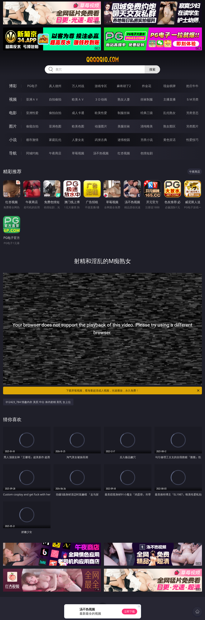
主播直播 (169, 99)
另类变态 (192, 113)
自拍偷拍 (55, 99)
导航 (13, 153)
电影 (13, 112)
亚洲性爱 (32, 113)
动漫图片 (101, 126)
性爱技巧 (192, 140)
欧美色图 (78, 126)
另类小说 (146, 140)
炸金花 (146, 86)
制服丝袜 (124, 113)
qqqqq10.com (102, 59)
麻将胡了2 (124, 86)
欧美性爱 (101, 113)
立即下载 (129, 611)
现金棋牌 (169, 86)
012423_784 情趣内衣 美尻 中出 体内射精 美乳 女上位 (38, 402)
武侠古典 (101, 140)
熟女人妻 (124, 99)
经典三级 (146, 113)
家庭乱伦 (55, 140)
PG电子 (32, 86)
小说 (13, 139)
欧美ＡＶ (78, 99)
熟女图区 (169, 126)
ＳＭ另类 (192, 99)
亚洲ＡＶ (32, 99)
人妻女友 (78, 140)
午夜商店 (55, 153)
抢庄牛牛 (192, 86)
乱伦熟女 (169, 113)
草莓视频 (78, 153)
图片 (13, 126)
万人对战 (78, 86)
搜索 (152, 69)
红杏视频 (124, 153)
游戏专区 (101, 86)
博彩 (13, 85)
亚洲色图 (55, 126)
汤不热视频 (101, 153)
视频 (13, 99)
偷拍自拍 (55, 113)
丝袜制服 (146, 99)
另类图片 (192, 126)
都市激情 (32, 140)
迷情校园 (124, 140)
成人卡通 (78, 113)
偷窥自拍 (32, 126)
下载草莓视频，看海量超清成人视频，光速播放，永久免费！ (133, 390)
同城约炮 (32, 153)
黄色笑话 (169, 140)
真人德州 (55, 86)
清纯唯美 (146, 126)
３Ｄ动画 (101, 99)
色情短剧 (146, 153)
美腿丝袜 (124, 126)
